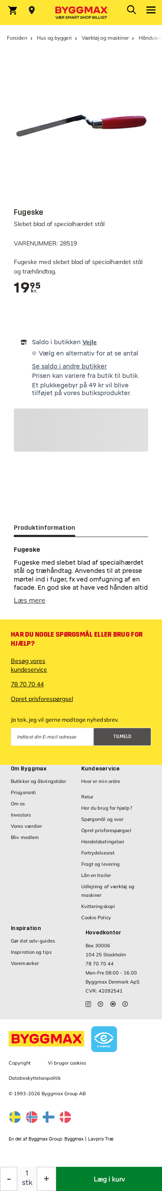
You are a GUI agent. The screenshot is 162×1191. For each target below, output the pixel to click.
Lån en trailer (96, 875)
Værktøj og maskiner (105, 38)
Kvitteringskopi (98, 906)
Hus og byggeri (54, 38)
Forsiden (17, 38)
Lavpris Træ (101, 1139)
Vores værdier (26, 826)
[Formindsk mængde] (8, 1179)
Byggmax (73, 1139)
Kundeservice (100, 768)
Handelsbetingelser (103, 842)
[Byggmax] (81, 12)
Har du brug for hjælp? (106, 808)
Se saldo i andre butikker (69, 366)
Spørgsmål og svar (102, 819)
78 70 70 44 (27, 684)
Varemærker (25, 963)
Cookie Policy (96, 917)
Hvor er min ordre (101, 781)
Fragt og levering (100, 864)
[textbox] (27, 288)
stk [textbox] (27, 1182)
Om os (18, 804)
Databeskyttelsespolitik (35, 1078)
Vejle (90, 342)
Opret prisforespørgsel (42, 699)
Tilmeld (122, 736)
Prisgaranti (23, 792)
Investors (21, 815)
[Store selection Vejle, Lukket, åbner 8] (32, 10)
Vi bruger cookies (67, 1063)
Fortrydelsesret (98, 853)
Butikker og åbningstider (38, 781)
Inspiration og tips (31, 952)
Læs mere (29, 600)
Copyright (20, 1063)
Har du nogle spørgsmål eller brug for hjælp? (77, 639)
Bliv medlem (25, 837)
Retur (87, 797)
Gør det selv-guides (33, 941)
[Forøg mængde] (46, 1179)
